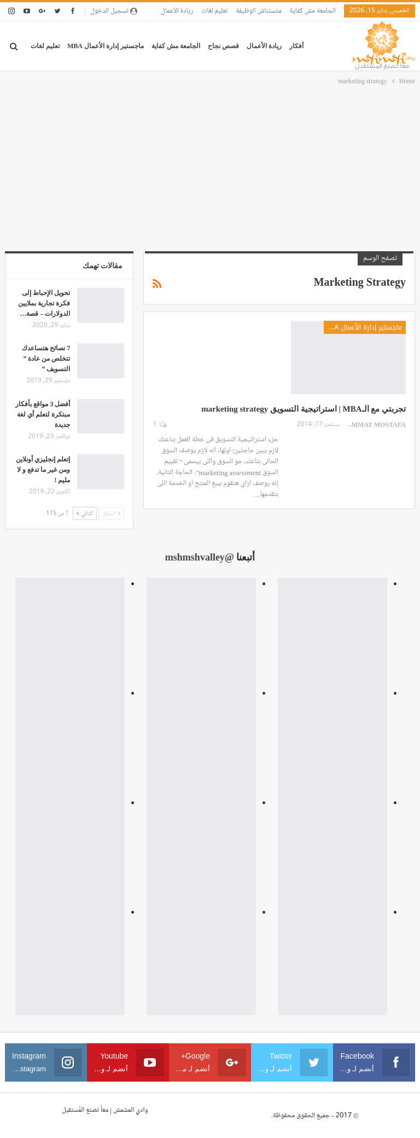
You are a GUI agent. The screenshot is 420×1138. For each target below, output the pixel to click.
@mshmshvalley (199, 557)
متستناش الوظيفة (258, 11)
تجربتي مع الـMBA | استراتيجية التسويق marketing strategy (303, 409)
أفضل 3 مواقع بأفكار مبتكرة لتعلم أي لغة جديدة (42, 414)
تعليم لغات (214, 11)
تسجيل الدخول (113, 11)
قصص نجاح (223, 46)
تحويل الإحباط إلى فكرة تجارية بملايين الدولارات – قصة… (44, 303)
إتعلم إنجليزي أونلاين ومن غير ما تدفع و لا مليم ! (43, 469)
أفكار (296, 46)
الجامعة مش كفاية (313, 11)
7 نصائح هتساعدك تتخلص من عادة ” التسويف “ (46, 358)
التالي (85, 513)
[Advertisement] (210, 169)
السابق (111, 513)
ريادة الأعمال (177, 11)
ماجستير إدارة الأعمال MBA (105, 46)
